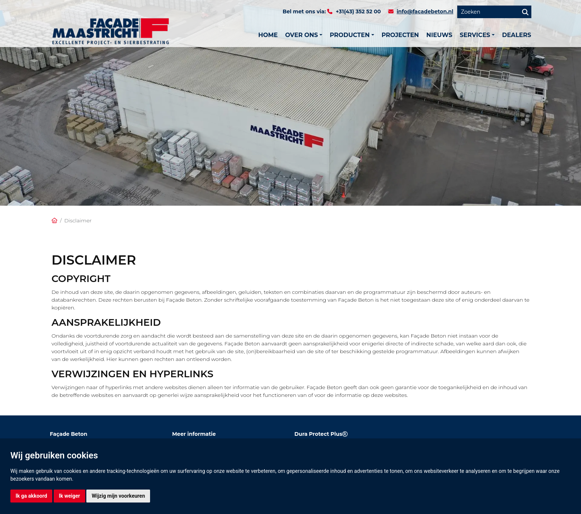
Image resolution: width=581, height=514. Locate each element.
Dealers (516, 35)
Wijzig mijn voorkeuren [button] (118, 496)
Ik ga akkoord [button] (31, 496)
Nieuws (439, 35)
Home (268, 35)
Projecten (400, 35)
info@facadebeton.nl (424, 11)
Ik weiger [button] (69, 496)
